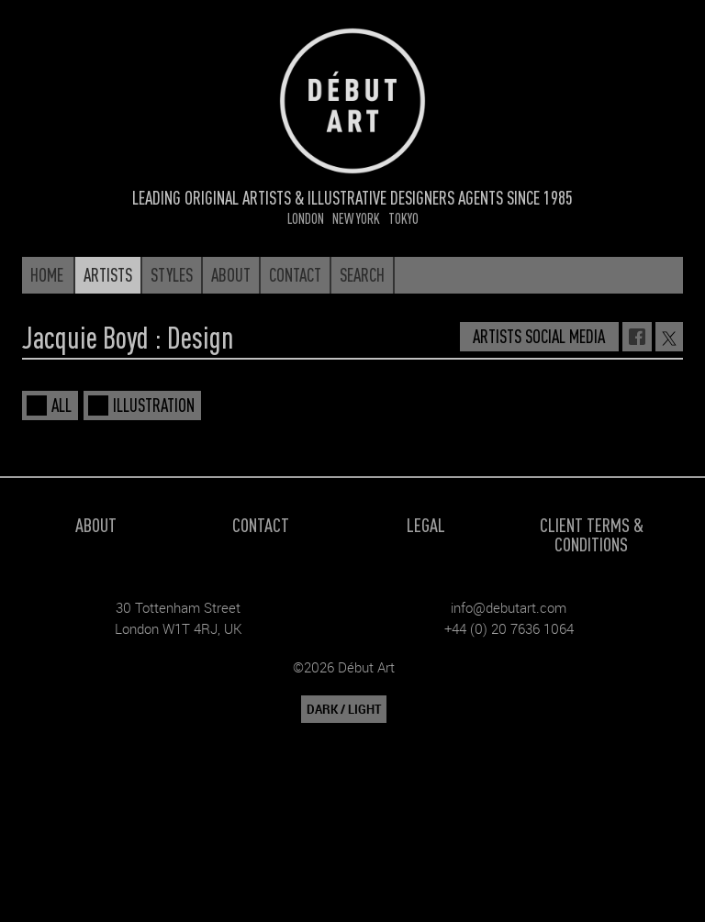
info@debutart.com (508, 607)
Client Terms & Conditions (591, 534)
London (305, 218)
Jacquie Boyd (85, 336)
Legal (426, 524)
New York (356, 218)
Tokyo (403, 218)
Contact (260, 524)
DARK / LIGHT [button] (344, 709)
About (96, 524)
